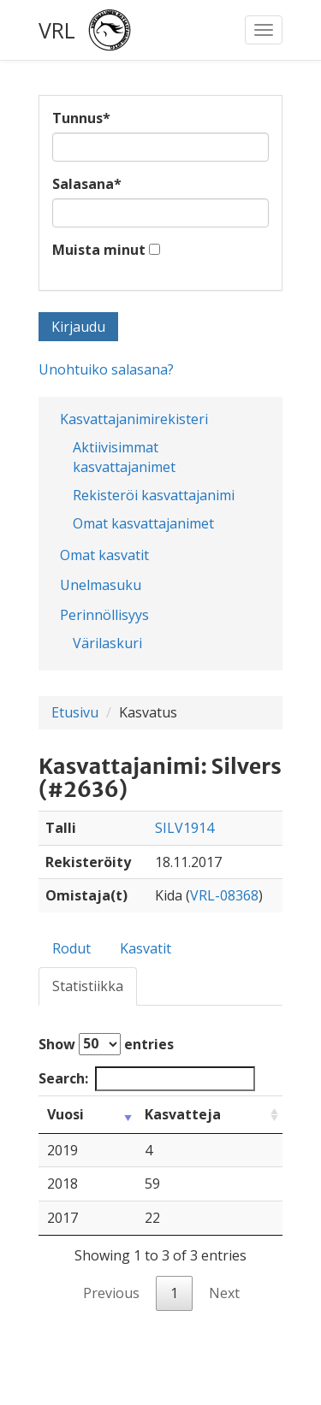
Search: (147, 1078)
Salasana (87, 183)
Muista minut (99, 249)
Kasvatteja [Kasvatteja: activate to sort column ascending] (183, 1114)
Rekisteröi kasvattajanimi (154, 495)
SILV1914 (184, 827)
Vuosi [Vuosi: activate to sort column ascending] (65, 1114)
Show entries (106, 1044)
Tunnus (81, 118)
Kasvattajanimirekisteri (134, 419)
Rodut (71, 948)
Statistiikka (87, 986)
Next (224, 1293)
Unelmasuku (100, 585)
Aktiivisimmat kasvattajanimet (124, 457)
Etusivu (74, 712)
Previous (111, 1293)
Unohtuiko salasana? (106, 369)
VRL (57, 29)
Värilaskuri (107, 643)
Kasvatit (145, 948)
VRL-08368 (224, 895)
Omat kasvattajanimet (143, 523)
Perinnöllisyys (104, 614)
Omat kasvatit (104, 555)
